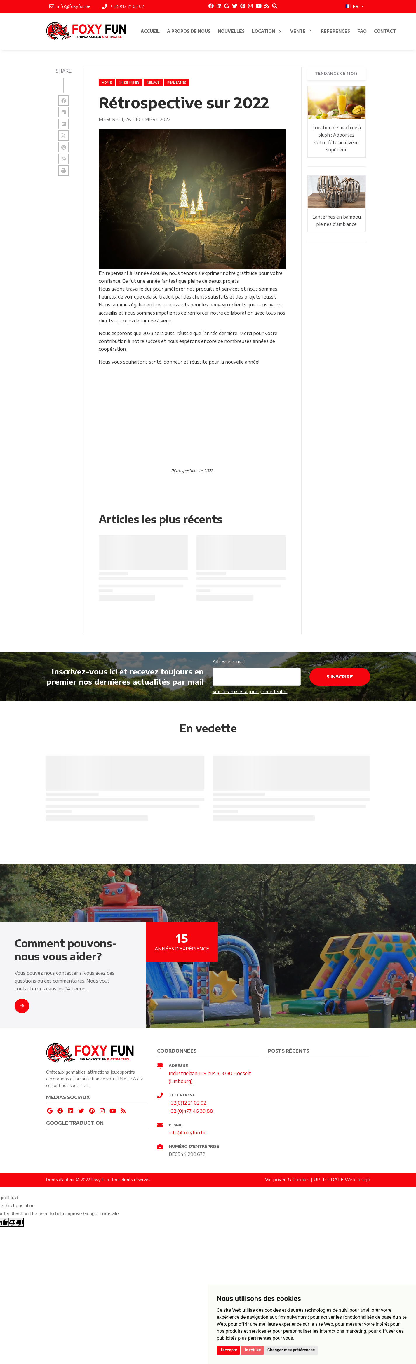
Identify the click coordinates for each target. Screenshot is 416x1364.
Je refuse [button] (252, 1350)
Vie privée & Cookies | (289, 1179)
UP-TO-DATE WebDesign (342, 1179)
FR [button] (352, 6)
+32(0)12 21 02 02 (187, 1103)
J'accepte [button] (228, 1350)
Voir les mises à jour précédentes (250, 691)
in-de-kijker (129, 82)
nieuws (153, 82)
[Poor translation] (16, 1222)
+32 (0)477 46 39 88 (191, 1111)
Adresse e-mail (229, 661)
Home (107, 82)
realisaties (176, 82)
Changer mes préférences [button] (291, 1350)
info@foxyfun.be (187, 1132)
